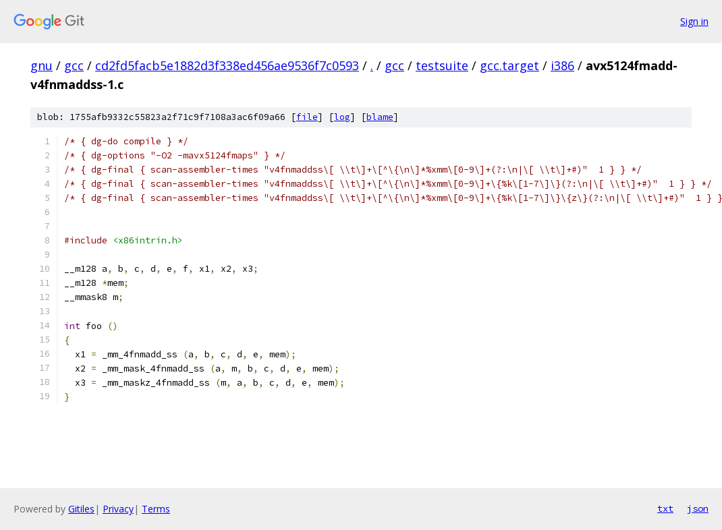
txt (665, 508)
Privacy (118, 508)
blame (379, 117)
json (698, 508)
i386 (562, 65)
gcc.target (509, 65)
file (307, 117)
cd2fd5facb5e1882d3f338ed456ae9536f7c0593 (227, 65)
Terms (156, 508)
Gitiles (81, 508)
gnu (41, 65)
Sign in (694, 21)
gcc (74, 65)
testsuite (442, 65)
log (342, 117)
